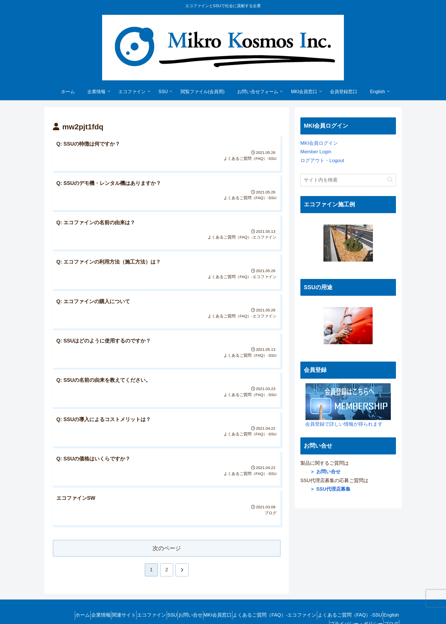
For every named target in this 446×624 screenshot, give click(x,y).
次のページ (166, 528)
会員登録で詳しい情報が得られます (345, 405)
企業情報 (82, 595)
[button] (390, 180)
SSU (168, 595)
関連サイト (110, 595)
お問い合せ (190, 595)
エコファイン (142, 595)
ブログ (389, 604)
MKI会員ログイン (319, 143)
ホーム (59, 595)
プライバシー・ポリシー (349, 604)
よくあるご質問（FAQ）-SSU (364, 595)
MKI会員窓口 (222, 595)
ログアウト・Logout (322, 160)
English (309, 604)
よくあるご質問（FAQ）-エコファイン (284, 595)
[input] (348, 180)
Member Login (315, 151)
